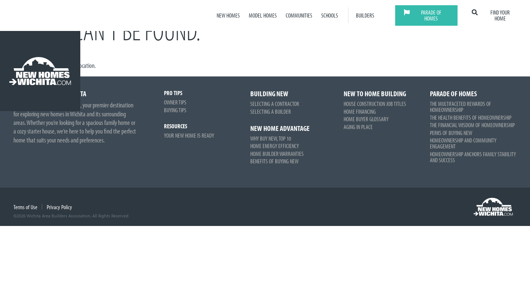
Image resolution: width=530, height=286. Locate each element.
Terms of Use (25, 207)
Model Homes (263, 15)
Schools (329, 15)
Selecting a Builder (270, 111)
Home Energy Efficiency (274, 146)
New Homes (228, 15)
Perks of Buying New (451, 132)
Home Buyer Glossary (366, 119)
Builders (365, 15)
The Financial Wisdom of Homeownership (472, 125)
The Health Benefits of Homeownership (470, 117)
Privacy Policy (59, 207)
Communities (299, 15)
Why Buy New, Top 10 (270, 138)
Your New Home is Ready (189, 135)
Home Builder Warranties (277, 153)
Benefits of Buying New (274, 161)
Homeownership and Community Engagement (463, 143)
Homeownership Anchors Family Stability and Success (473, 157)
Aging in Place (358, 127)
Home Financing (360, 111)
